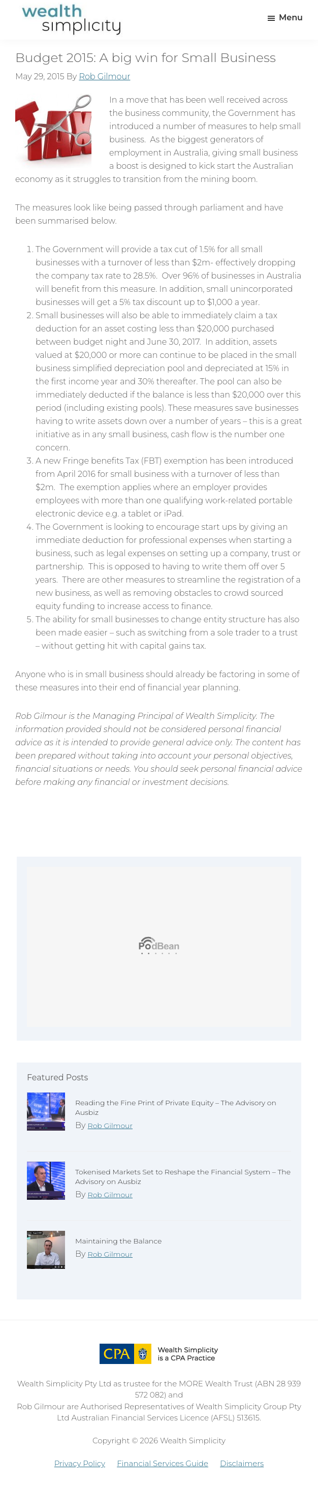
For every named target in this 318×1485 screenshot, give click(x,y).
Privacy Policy (79, 1463)
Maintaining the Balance (118, 1241)
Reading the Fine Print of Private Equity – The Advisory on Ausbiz (175, 1107)
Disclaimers (242, 1463)
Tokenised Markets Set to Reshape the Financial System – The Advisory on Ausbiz (183, 1176)
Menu (291, 17)
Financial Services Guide (162, 1463)
